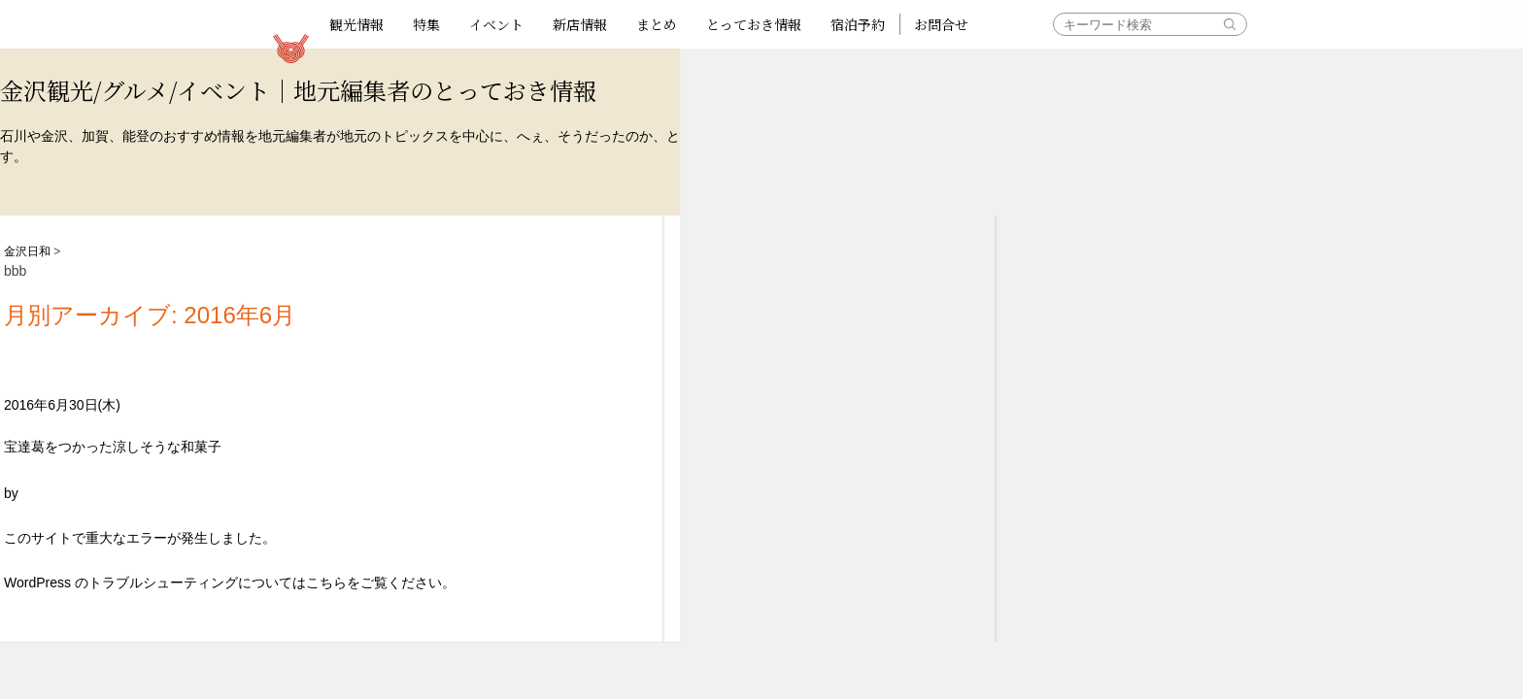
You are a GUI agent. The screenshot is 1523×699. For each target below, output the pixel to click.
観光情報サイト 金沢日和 (290, 48)
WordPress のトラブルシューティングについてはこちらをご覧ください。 (230, 582)
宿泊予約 (857, 24)
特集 (426, 24)
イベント (496, 24)
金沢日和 (27, 251)
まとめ (656, 24)
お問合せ (941, 24)
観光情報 (356, 24)
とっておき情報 (753, 24)
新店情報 (580, 24)
